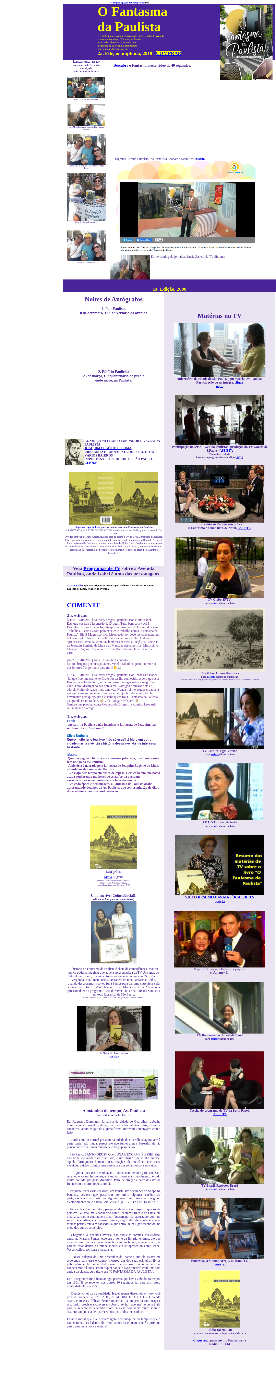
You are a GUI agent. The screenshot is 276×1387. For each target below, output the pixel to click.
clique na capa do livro (87, 526)
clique (239, 382)
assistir (215, 602)
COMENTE (83, 605)
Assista (200, 159)
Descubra (120, 65)
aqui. (219, 386)
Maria (108, 877)
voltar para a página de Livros (123, 3)
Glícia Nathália (77, 736)
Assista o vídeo (75, 585)
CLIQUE (90, 462)
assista (220, 901)
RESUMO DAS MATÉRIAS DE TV (219, 897)
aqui (206, 1340)
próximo (141, 3)
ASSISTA (114, 1056)
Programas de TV (101, 568)
